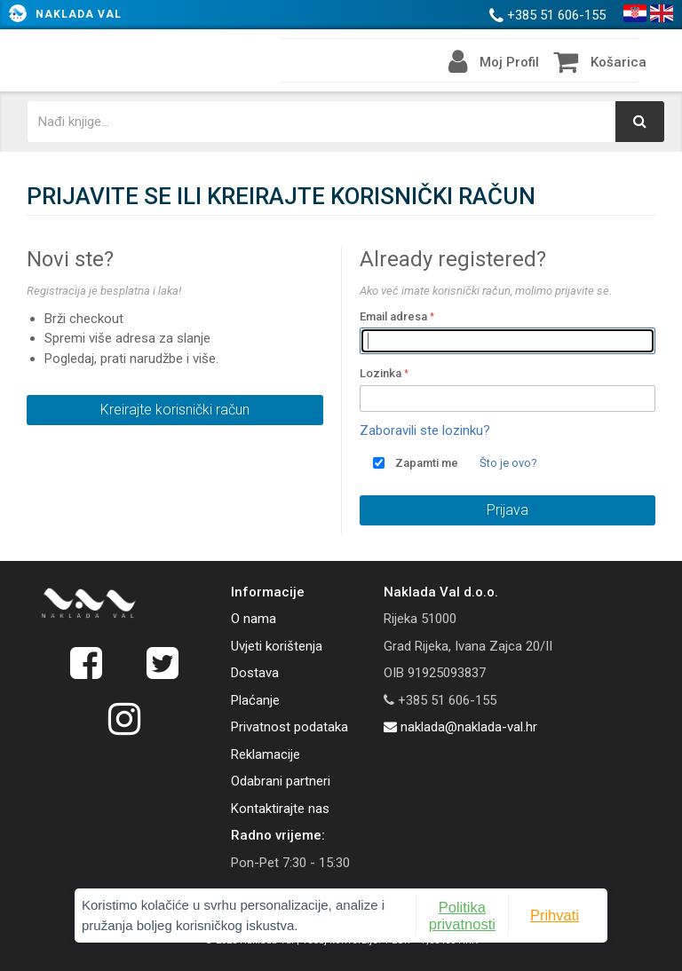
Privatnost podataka (289, 727)
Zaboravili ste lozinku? (425, 430)
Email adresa (393, 316)
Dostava (255, 673)
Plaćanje (255, 700)
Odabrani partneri (280, 781)
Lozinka (380, 373)
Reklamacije (265, 754)
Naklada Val (79, 14)
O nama (253, 619)
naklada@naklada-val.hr (460, 727)
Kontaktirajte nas (280, 809)
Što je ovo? (508, 463)
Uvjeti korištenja (276, 646)
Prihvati (554, 915)
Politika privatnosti (462, 915)
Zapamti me (426, 463)
